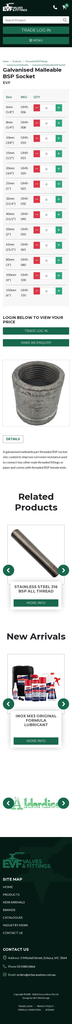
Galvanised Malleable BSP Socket (48, 65)
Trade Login (25, 1006)
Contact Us (13, 933)
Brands (9, 910)
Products (17, 61)
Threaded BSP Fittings (36, 61)
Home (6, 61)
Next (63, 570)
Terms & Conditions (29, 1010)
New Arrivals (14, 902)
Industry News (15, 925)
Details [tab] (13, 439)
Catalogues (13, 917)
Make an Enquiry (36, 343)
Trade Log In (36, 30)
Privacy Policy (45, 1006)
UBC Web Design (41, 998)
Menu (36, 40)
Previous (8, 570)
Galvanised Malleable (17, 65)
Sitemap (49, 1010)
